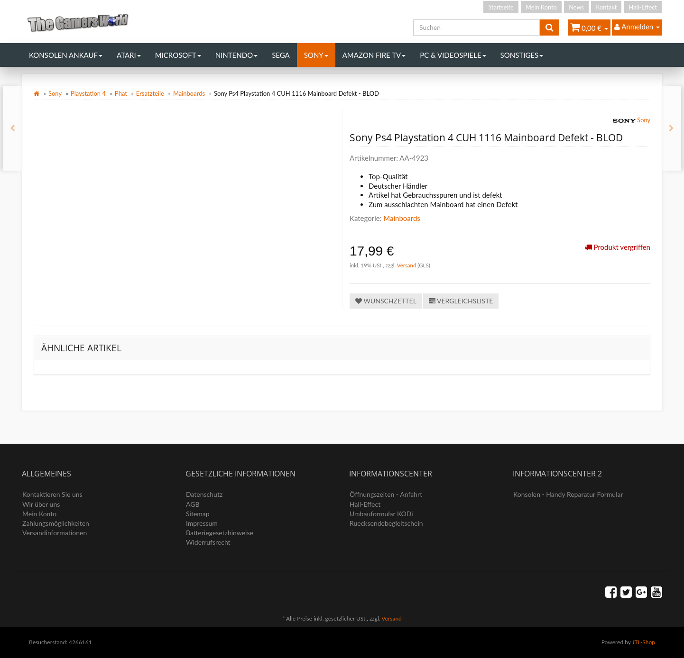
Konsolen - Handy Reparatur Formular (568, 494)
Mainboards (189, 93)
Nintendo (236, 55)
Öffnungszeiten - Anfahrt (386, 494)
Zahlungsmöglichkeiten (55, 523)
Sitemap (198, 514)
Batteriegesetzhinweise (219, 533)
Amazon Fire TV (374, 55)
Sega (281, 55)
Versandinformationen (54, 533)
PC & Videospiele (453, 55)
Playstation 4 (88, 93)
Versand (407, 265)
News (576, 7)
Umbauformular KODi (381, 514)
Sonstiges (522, 55)
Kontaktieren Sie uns (52, 494)
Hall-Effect (643, 7)
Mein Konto (541, 7)
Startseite (500, 7)
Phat (121, 93)
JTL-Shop (643, 642)
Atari (129, 55)
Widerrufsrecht (208, 542)
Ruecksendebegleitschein (386, 523)
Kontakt (606, 7)
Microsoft (178, 55)
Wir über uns (41, 504)
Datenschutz (204, 494)
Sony (316, 55)
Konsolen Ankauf (65, 55)
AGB (193, 504)
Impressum (202, 523)
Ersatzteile (150, 93)
